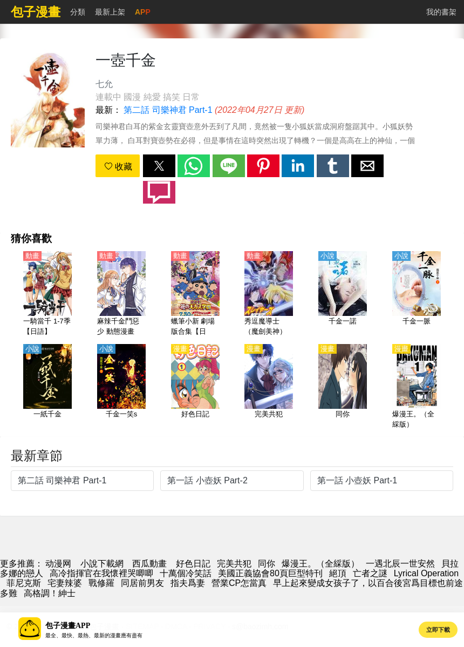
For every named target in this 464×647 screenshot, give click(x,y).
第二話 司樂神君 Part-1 (168, 109)
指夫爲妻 (187, 583)
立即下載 (438, 629)
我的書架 (441, 12)
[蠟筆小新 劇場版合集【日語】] (195, 294)
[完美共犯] (268, 387)
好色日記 (193, 563)
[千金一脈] (416, 294)
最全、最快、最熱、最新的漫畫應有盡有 (93, 635)
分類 (77, 12)
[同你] (342, 387)
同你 (266, 563)
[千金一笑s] (121, 387)
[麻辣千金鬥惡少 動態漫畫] (121, 294)
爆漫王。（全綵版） (320, 563)
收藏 (118, 166)
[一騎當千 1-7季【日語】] (47, 294)
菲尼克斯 (23, 583)
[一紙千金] (47, 387)
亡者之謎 (370, 573)
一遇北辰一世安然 (400, 563)
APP (143, 12)
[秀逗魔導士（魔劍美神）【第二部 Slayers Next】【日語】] (268, 294)
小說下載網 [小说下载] (102, 563)
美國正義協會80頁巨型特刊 (270, 573)
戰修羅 (101, 583)
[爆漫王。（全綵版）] (416, 387)
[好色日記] (195, 387)
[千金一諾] (342, 294)
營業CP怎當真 (239, 583)
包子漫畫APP (67, 626)
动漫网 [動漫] (58, 563)
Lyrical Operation (426, 573)
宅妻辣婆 (64, 583)
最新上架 (110, 12)
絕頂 (337, 573)
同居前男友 (142, 583)
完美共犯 (234, 563)
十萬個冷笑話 (185, 573)
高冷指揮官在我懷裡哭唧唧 (101, 573)
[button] (159, 165)
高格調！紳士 (50, 593)
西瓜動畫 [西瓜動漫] (149, 563)
